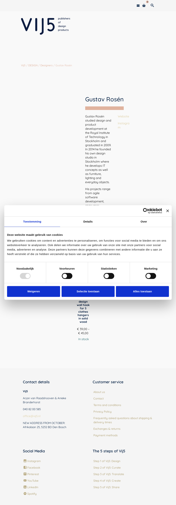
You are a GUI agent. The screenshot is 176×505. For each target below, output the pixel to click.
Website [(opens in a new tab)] (123, 116)
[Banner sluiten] (167, 210)
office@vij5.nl (32, 416)
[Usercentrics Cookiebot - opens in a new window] (145, 211)
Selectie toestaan (88, 291)
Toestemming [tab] (32, 221)
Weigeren (33, 291)
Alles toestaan (142, 291)
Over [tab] (144, 221)
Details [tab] (88, 221)
